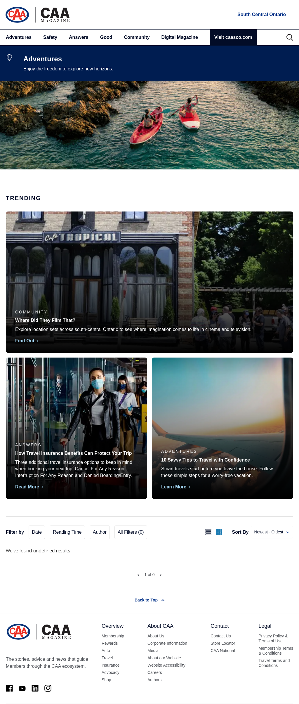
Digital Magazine (179, 37)
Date (37, 532)
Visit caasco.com (233, 37)
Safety (50, 37)
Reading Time (67, 532)
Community (137, 37)
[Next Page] (160, 574)
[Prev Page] (138, 574)
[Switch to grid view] (219, 532)
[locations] (261, 14)
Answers (78, 37)
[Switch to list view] (208, 532)
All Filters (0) (131, 532)
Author (100, 532)
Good (106, 37)
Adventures (19, 37)
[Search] (289, 37)
